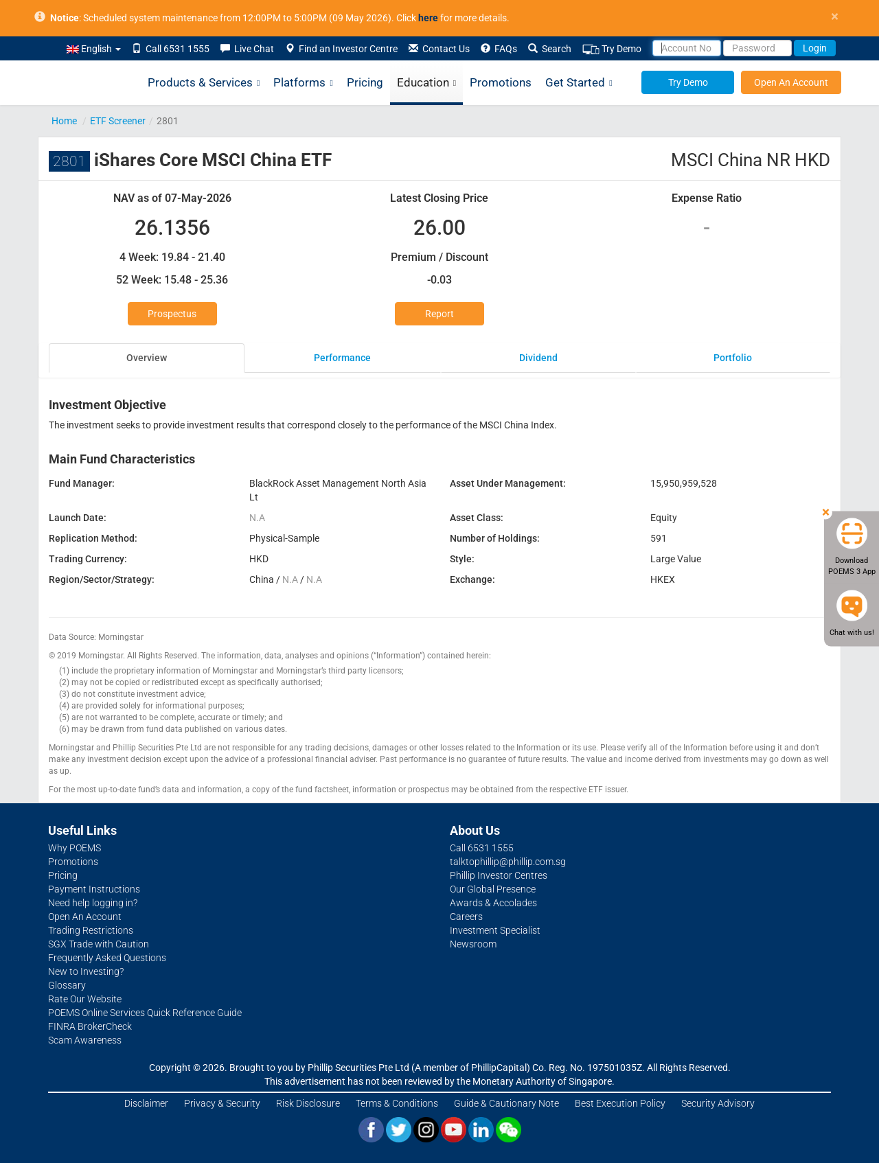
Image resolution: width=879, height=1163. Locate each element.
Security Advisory (718, 1103)
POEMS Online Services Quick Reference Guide (145, 1012)
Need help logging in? (92, 902)
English (94, 48)
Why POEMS (74, 847)
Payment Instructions (94, 889)
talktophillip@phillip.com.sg (508, 861)
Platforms (302, 82)
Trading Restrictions (90, 930)
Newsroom (473, 944)
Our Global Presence (493, 889)
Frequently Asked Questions (107, 957)
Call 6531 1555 (170, 48)
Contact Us (439, 48)
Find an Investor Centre (341, 48)
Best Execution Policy (620, 1103)
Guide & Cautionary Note (506, 1103)
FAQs (499, 48)
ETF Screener (118, 120)
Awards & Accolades (493, 902)
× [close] (834, 17)
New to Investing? (86, 971)
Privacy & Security (222, 1103)
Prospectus (172, 313)
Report (439, 313)
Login (815, 48)
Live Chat (247, 48)
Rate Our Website (85, 998)
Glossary (67, 985)
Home (64, 120)
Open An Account (791, 82)
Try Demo (611, 49)
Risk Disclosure (308, 1103)
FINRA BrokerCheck (90, 1026)
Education (426, 82)
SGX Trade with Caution (98, 944)
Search (549, 48)
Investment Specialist (495, 930)
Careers (466, 916)
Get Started (578, 82)
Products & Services (204, 82)
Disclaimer (146, 1103)
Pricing (365, 82)
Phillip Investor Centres (498, 875)
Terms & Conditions (397, 1103)
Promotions (501, 82)
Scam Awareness (85, 1040)
